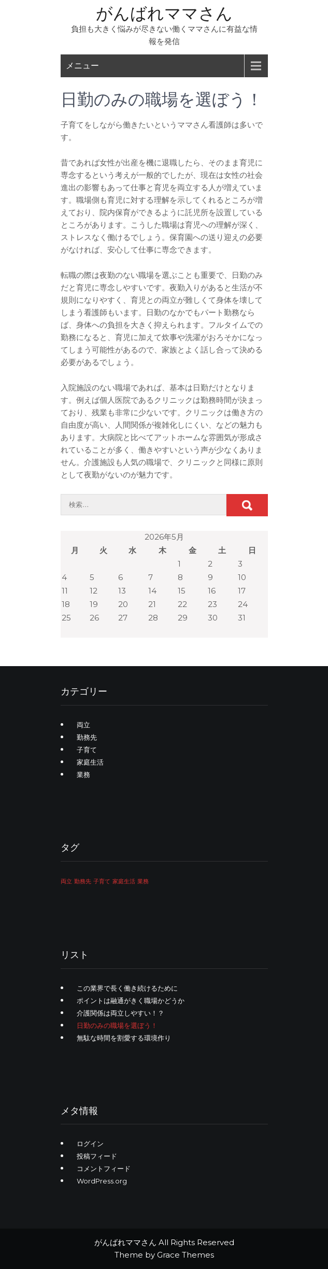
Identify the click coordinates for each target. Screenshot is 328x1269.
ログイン (90, 1143)
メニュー (82, 65)
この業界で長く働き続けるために (127, 988)
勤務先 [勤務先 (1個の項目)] (82, 881)
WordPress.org (102, 1181)
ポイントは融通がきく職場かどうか (130, 1000)
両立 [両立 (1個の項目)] (66, 881)
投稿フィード (97, 1156)
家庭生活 (90, 762)
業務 (83, 774)
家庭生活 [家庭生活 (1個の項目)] (123, 881)
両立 (83, 725)
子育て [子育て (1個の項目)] (101, 881)
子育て (87, 749)
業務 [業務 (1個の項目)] (143, 881)
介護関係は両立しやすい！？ (120, 1013)
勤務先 (87, 737)
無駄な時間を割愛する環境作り (124, 1038)
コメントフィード (104, 1168)
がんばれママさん (164, 13)
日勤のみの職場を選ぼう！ (117, 1025)
